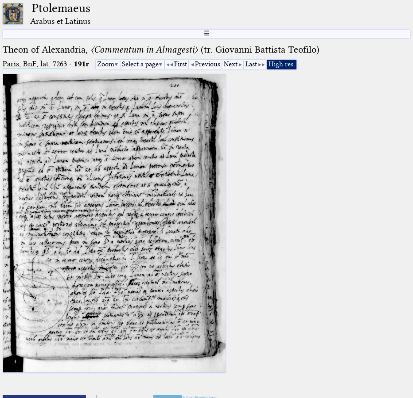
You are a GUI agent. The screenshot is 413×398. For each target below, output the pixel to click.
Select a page (140, 64)
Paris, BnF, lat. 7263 (35, 64)
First (180, 64)
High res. (282, 64)
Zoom (105, 64)
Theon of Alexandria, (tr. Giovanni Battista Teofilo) (161, 49)
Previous (207, 64)
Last (251, 64)
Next (231, 64)
